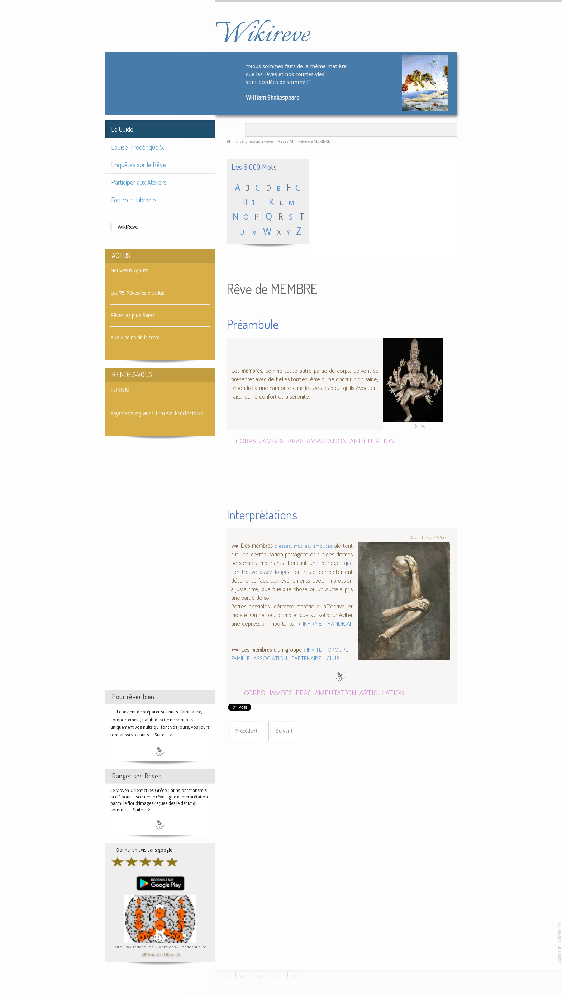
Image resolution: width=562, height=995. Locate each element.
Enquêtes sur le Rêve (138, 164)
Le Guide (122, 129)
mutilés (302, 546)
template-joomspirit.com (559, 943)
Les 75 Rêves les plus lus (137, 293)
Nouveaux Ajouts (129, 270)
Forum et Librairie (133, 199)
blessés (283, 546)
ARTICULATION (372, 440)
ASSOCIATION (270, 658)
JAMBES (271, 440)
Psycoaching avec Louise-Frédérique (157, 413)
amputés (322, 546)
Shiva (419, 426)
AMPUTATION (327, 440)
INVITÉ (313, 650)
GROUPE (337, 650)
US (177, 954)
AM (159, 954)
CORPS (246, 440)
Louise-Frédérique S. (137, 147)
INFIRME (312, 624)
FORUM (120, 390)
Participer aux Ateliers (139, 182)
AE (144, 954)
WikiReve (128, 227)
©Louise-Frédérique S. (135, 947)
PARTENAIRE (306, 658)
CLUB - (335, 658)
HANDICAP (340, 624)
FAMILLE (241, 658)
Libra (168, 954)
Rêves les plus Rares (132, 315)
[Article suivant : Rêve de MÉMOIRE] (284, 731)
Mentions (167, 947)
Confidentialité (192, 947)
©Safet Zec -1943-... (430, 537)
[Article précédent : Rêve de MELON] (246, 731)
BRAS (296, 440)
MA (151, 954)
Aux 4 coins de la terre (134, 337)
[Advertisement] (160, 569)
